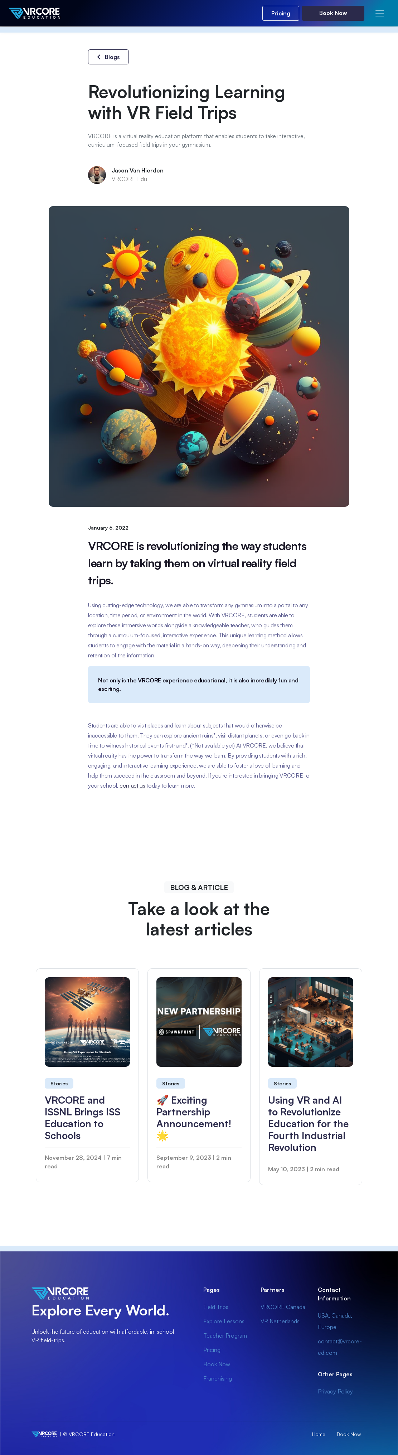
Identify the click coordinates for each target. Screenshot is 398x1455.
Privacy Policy (335, 1391)
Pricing (280, 13)
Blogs (108, 56)
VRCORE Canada (283, 1306)
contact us (132, 785)
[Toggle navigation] (379, 13)
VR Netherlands (280, 1321)
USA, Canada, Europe (335, 1321)
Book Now (333, 12)
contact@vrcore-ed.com (340, 1347)
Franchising (217, 1378)
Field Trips (215, 1306)
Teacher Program (225, 1335)
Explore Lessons (223, 1321)
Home (318, 1434)
